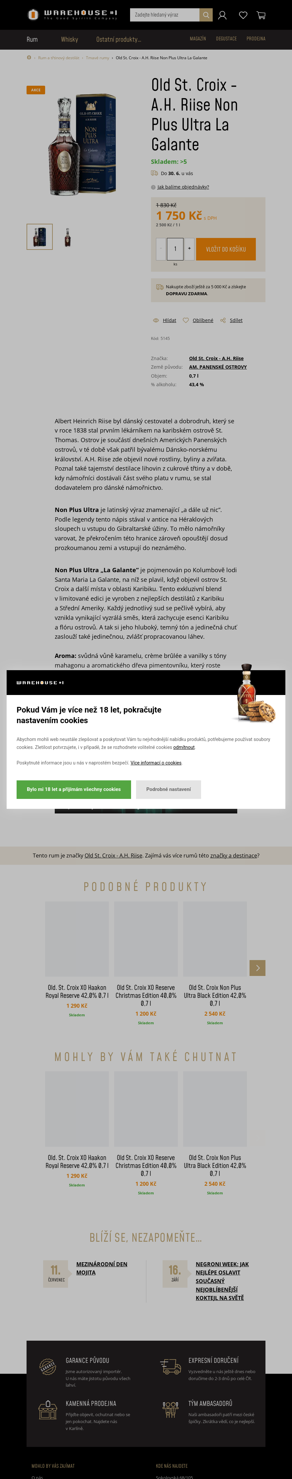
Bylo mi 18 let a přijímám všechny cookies (74, 789)
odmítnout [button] (183, 747)
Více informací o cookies (156, 762)
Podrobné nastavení (168, 789)
